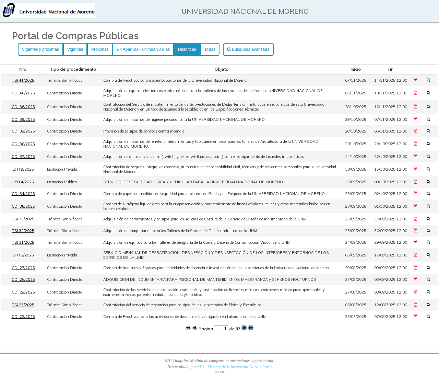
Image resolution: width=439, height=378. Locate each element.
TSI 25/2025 (23, 304)
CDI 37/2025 (23, 156)
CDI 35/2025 (23, 206)
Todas (209, 49)
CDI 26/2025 (23, 279)
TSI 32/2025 (23, 230)
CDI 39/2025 (23, 119)
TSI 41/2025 (23, 80)
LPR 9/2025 (23, 169)
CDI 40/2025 (23, 93)
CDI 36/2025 (23, 106)
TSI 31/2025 (23, 242)
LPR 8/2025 (23, 255)
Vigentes (75, 49)
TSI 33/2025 (23, 219)
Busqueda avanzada (248, 49)
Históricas (187, 49)
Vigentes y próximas (40, 49)
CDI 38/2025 (23, 131)
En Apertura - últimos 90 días (143, 49)
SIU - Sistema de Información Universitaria (234, 366)
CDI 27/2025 (23, 267)
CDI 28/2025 (23, 292)
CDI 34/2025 (23, 193)
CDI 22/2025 (23, 316)
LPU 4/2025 (23, 182)
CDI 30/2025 (23, 143)
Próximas (99, 49)
